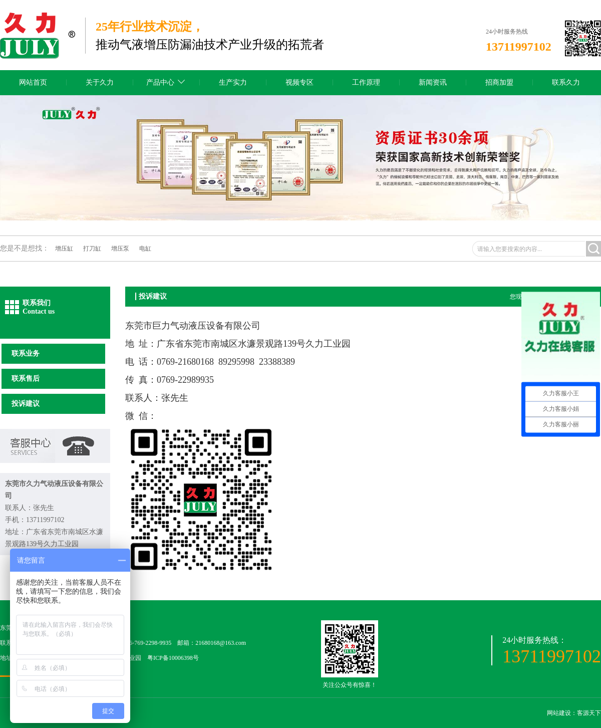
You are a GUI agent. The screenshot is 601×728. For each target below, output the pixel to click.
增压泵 (120, 248)
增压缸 (64, 248)
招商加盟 (499, 82)
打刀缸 (92, 248)
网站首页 (33, 82)
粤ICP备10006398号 (173, 657)
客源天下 (589, 712)
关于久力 (100, 82)
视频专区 (299, 82)
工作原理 (366, 82)
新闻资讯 (433, 82)
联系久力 (566, 82)
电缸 (145, 248)
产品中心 (160, 82)
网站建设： (562, 712)
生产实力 (233, 82)
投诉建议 (26, 403)
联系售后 (26, 378)
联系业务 (26, 353)
